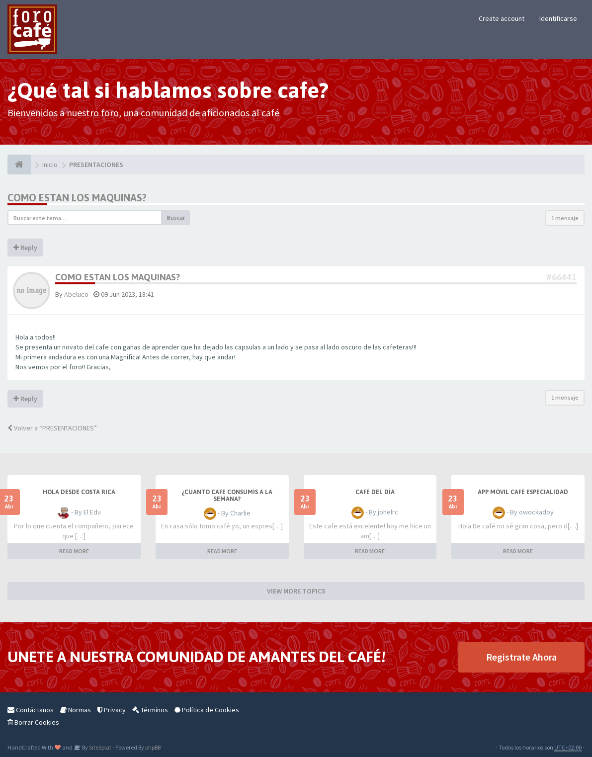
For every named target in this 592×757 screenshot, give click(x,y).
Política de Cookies (206, 709)
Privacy (111, 709)
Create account (501, 18)
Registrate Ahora (521, 657)
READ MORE (74, 551)
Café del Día (375, 492)
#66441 (561, 277)
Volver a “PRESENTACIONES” (52, 427)
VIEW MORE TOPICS (296, 591)
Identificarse (558, 18)
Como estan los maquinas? (77, 197)
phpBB (153, 747)
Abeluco (76, 294)
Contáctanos (30, 709)
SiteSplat (99, 747)
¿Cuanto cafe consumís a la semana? (226, 496)
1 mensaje (565, 218)
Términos (150, 709)
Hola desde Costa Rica (79, 492)
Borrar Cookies (33, 722)
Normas (75, 709)
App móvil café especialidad (523, 492)
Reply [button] (25, 247)
